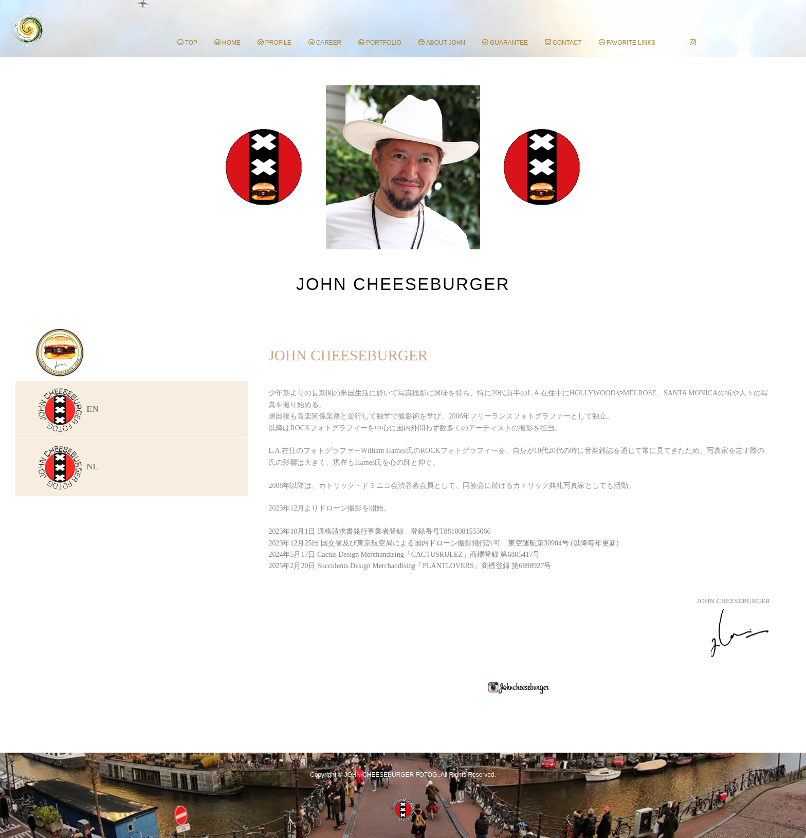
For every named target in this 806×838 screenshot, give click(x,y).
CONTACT (563, 42)
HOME (227, 42)
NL (67, 466)
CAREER (325, 42)
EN (67, 409)
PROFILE (274, 42)
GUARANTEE (505, 42)
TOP (187, 42)
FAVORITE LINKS (627, 42)
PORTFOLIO (379, 42)
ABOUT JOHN (441, 42)
